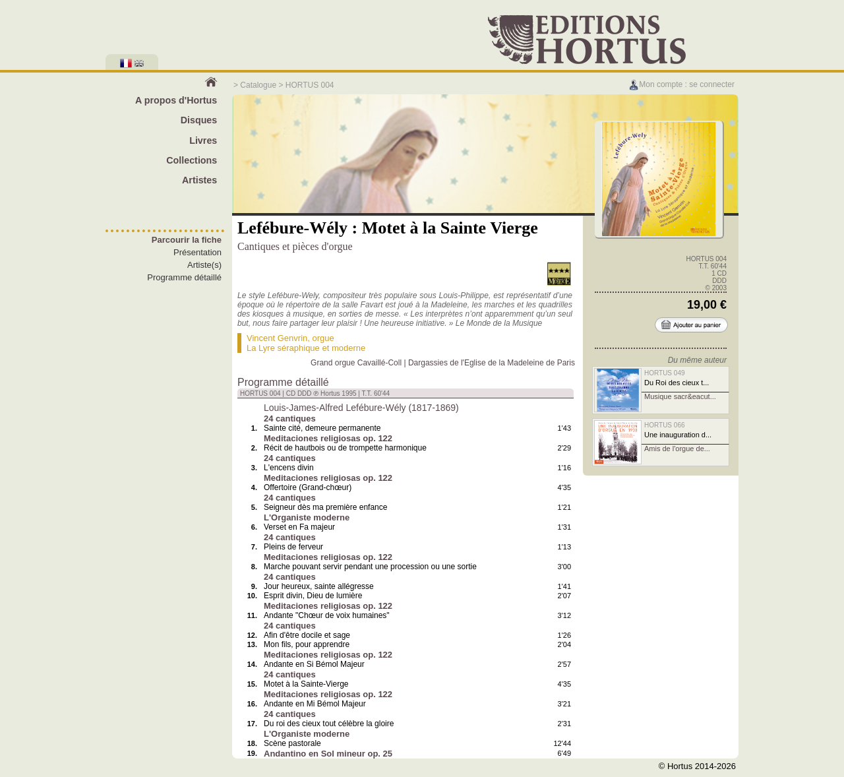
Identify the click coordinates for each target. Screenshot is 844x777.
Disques (199, 120)
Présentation (197, 252)
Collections (191, 160)
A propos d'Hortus (176, 100)
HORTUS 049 (664, 373)
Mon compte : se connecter (681, 84)
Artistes (199, 180)
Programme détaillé (184, 277)
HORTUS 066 (664, 425)
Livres (203, 140)
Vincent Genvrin (277, 338)
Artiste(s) (204, 265)
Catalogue (258, 85)
